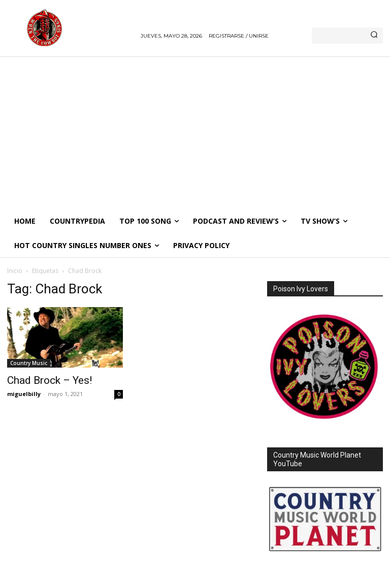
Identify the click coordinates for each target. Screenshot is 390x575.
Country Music (28, 363)
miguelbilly (24, 394)
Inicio (14, 270)
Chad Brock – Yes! (49, 380)
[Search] (374, 35)
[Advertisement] (195, 133)
